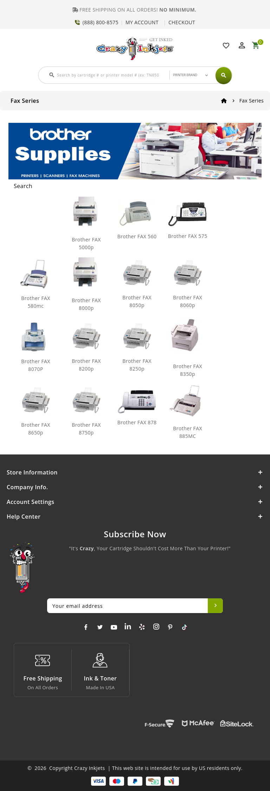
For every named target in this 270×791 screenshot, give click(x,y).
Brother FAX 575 (187, 236)
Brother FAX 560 (137, 236)
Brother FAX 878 (137, 422)
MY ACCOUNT (142, 22)
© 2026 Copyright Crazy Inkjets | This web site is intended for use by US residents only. (135, 768)
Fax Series (251, 100)
